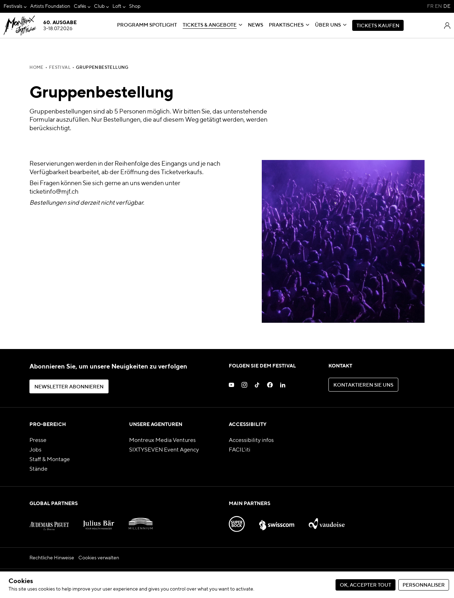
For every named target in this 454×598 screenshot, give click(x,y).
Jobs (35, 450)
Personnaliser (424, 585)
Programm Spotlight (147, 25)
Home (36, 68)
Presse (37, 440)
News (255, 25)
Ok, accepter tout (365, 585)
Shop (134, 6)
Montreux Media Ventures (162, 440)
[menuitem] (15, 6)
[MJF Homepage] (40, 26)
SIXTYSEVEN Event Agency (164, 450)
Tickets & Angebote (210, 25)
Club (99, 6)
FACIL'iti (239, 450)
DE (446, 6)
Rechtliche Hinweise (51, 557)
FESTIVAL (60, 68)
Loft (116, 6)
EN (438, 6)
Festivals (13, 6)
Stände (38, 469)
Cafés (80, 6)
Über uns (328, 25)
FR (430, 6)
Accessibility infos (251, 440)
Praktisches (286, 25)
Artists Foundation (50, 6)
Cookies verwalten (98, 557)
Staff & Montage (49, 460)
